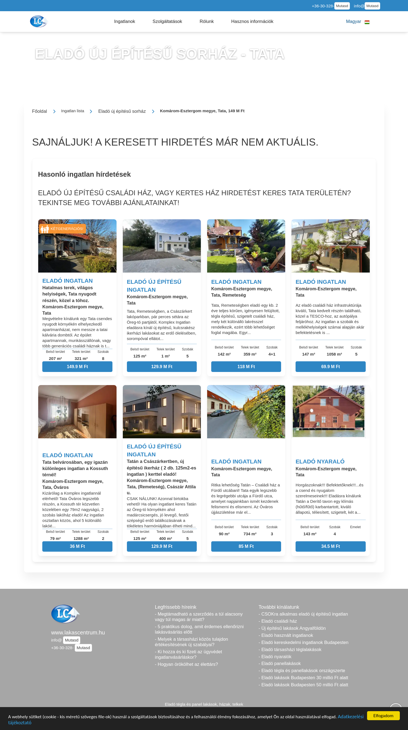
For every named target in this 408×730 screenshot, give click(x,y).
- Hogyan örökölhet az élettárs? (186, 664)
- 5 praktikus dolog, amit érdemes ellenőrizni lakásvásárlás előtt (199, 629)
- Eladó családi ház (278, 621)
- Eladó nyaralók (275, 656)
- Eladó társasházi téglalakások (290, 649)
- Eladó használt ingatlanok (286, 635)
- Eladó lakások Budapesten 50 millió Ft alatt (303, 684)
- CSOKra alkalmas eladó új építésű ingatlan (303, 614)
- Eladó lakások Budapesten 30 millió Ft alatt (303, 677)
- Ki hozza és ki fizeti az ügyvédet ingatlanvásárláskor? (188, 654)
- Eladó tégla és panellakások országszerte (302, 670)
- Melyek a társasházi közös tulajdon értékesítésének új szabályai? (191, 642)
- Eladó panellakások (280, 663)
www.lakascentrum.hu (78, 632)
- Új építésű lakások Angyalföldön (292, 628)
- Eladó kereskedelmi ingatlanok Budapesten (304, 642)
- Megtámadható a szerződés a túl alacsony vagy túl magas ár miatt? (199, 616)
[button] (125, 21)
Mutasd (342, 6)
